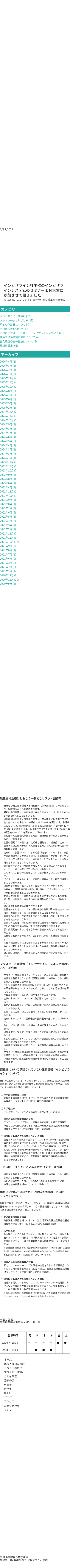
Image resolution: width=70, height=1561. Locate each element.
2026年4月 (6, 361)
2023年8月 (6, 479)
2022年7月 (6, 508)
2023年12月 (7, 462)
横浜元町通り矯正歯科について (18, 337)
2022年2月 (6, 529)
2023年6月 (6, 483)
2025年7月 (6, 395)
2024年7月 (6, 432)
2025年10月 (7, 386)
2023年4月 (6, 487)
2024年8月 (6, 428)
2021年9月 (6, 546)
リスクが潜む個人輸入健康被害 (37, 1240)
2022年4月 (6, 521)
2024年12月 (7, 411)
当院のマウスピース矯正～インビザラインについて (29, 333)
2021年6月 (6, 558)
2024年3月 (6, 449)
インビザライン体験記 (13, 316)
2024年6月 (6, 437)
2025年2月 (6, 407)
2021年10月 (7, 542)
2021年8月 (6, 550)
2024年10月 (7, 420)
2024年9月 (6, 424)
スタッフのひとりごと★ (14, 320)
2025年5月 (6, 403)
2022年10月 (7, 496)
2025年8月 (6, 391)
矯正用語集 (6, 345)
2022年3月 (6, 525)
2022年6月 (6, 512)
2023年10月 (7, 470)
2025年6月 (6, 399)
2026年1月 (6, 374)
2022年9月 (6, 500)
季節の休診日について (12, 324)
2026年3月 (6, 365)
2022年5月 (6, 516)
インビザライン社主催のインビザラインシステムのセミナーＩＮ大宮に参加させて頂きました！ (33, 290)
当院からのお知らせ (11, 329)
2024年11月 (7, 416)
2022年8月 (6, 504)
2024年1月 (6, 458)
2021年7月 (6, 554)
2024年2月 (6, 454)
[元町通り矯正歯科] (35, 1528)
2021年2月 (6, 567)
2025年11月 (7, 382)
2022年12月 (7, 491)
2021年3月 (6, 563)
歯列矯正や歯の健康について (16, 341)
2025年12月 (7, 378)
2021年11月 (7, 537)
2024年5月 (6, 441)
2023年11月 (7, 466)
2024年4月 (6, 445)
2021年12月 (7, 533)
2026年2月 (6, 370)
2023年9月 (6, 475)
